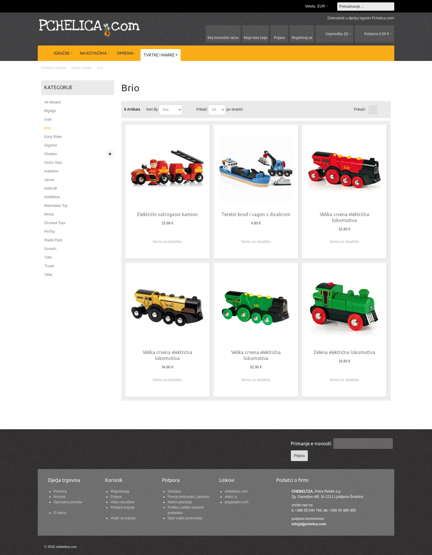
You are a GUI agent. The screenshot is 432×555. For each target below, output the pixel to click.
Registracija (120, 491)
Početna (60, 491)
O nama (59, 513)
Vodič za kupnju (123, 518)
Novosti (59, 497)
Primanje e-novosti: (311, 443)
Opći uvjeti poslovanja (185, 518)
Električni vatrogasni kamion (167, 214)
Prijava (116, 497)
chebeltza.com (236, 491)
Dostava (174, 491)
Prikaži (201, 109)
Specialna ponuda (67, 502)
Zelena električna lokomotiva (344, 352)
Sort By (152, 109)
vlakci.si (231, 497)
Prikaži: (359, 109)
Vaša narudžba (122, 502)
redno (382, 109)
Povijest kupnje (123, 507)
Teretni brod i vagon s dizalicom (256, 214)
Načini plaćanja (180, 502)
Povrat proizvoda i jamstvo (188, 497)
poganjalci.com (236, 502)
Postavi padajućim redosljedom (188, 109)
